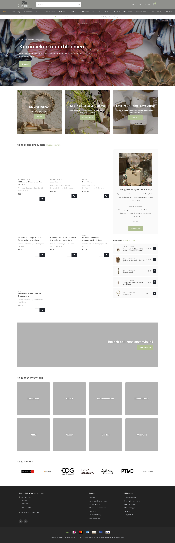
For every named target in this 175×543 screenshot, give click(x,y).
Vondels (117, 12)
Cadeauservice (94, 504)
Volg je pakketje (94, 518)
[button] (1, 52)
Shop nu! (25, 64)
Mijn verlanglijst (129, 508)
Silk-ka (62, 12)
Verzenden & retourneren (98, 501)
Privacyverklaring (95, 515)
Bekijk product (136, 228)
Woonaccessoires (31, 12)
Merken (169, 12)
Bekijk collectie (53, 145)
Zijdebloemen (84, 12)
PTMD (107, 12)
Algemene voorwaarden (97, 508)
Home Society (156, 12)
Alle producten (129, 515)
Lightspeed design (107, 537)
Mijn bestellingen (130, 504)
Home (5, 12)
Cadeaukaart (141, 12)
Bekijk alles (129, 241)
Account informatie (130, 497)
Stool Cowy (87, 182)
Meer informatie (145, 347)
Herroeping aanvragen (132, 501)
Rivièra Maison (49, 12)
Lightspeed (96, 537)
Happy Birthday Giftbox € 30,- (136, 189)
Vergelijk (127, 511)
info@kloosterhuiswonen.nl (30, 512)
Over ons (92, 497)
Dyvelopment (120, 537)
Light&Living (15, 12)
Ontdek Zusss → (135, 117)
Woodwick (96, 12)
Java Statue (55, 182)
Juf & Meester (128, 12)
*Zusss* (71, 12)
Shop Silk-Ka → (87, 117)
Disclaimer (92, 511)
